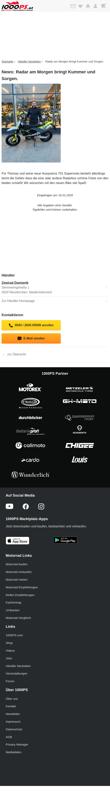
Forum (10, 681)
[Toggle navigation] (103, 5)
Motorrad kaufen (17, 564)
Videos (10, 650)
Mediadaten (13, 752)
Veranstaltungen (16, 673)
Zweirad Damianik (15, 282)
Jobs (9, 658)
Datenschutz (14, 729)
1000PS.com (14, 635)
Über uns (12, 698)
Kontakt (11, 706)
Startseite (7, 61)
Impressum (13, 721)
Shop (9, 643)
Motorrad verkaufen (19, 572)
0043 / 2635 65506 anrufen (31, 325)
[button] (95, 6)
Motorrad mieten (17, 579)
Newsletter (13, 714)
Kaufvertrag (13, 602)
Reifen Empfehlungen (20, 595)
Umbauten (13, 610)
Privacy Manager (17, 744)
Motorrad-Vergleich (18, 617)
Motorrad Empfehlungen (22, 587)
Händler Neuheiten (29, 61)
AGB (9, 737)
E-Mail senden (31, 339)
